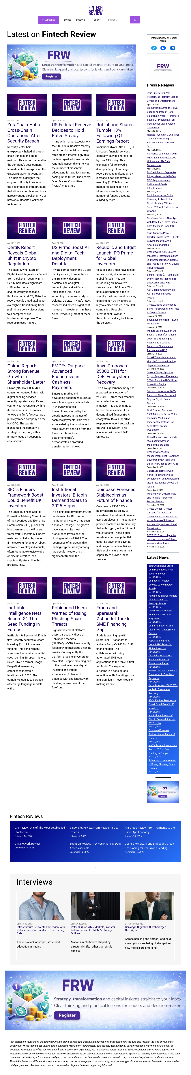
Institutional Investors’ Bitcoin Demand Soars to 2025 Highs (69, 497)
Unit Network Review (27, 843)
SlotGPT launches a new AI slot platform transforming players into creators (161, 361)
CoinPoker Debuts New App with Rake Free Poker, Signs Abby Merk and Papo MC (162, 222)
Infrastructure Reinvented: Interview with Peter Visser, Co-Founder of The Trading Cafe (41, 930)
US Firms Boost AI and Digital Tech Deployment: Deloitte (70, 255)
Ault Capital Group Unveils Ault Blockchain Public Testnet (161, 293)
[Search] (135, 19)
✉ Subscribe (48, 19)
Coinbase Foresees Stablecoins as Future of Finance (115, 495)
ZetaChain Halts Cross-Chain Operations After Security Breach (24, 133)
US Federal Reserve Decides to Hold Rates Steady (71, 130)
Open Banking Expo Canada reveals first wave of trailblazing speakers (162, 441)
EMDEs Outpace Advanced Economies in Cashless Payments (68, 376)
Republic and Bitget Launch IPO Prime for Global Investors (116, 255)
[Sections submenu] (81, 20)
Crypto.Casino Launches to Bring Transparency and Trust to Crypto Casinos (163, 308)
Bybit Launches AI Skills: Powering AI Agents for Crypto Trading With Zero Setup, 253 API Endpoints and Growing (163, 203)
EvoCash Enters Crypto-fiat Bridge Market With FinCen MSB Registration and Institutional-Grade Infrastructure (161, 180)
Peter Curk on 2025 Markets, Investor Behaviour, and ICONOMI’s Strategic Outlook (93, 930)
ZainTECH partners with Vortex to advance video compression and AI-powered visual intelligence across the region (163, 478)
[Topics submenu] (97, 20)
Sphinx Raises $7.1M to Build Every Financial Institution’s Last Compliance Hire (162, 278)
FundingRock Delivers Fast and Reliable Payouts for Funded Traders (161, 497)
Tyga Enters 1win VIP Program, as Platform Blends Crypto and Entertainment (162, 97)
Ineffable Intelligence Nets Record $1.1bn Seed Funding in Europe (24, 618)
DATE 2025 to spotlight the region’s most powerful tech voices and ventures (162, 539)
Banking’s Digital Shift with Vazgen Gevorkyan (145, 929)
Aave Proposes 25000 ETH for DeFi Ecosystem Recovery (112, 374)
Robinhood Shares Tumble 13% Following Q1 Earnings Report (115, 133)
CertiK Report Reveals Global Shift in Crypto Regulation (22, 255)
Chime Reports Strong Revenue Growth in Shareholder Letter (26, 374)
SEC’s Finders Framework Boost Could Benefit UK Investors (25, 497)
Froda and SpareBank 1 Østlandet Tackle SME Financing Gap (113, 618)
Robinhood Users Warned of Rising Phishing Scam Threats (69, 616)
